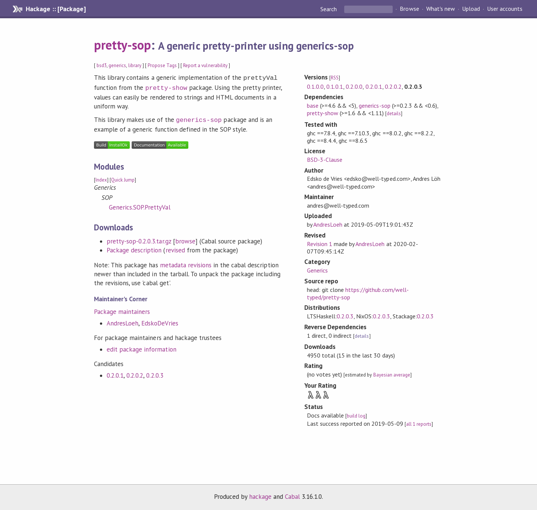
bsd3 (102, 65)
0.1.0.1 (334, 86)
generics (117, 65)
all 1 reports (418, 424)
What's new (440, 9)
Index (101, 177)
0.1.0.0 (315, 86)
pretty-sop (122, 45)
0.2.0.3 (154, 373)
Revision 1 (319, 244)
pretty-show (166, 86)
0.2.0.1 (115, 373)
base (312, 105)
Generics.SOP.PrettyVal (139, 205)
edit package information (141, 347)
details (394, 113)
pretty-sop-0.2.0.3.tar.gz (139, 239)
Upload (471, 9)
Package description (134, 248)
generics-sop (199, 118)
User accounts (504, 9)
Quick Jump (123, 177)
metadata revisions (185, 263)
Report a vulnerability (205, 65)
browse (185, 239)
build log (356, 416)
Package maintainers (122, 309)
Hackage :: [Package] (55, 9)
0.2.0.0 (354, 86)
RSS (335, 78)
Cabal (292, 496)
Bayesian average (391, 375)
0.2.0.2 (134, 373)
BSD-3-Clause (324, 159)
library (134, 65)
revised (175, 248)
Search (329, 9)
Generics (317, 270)
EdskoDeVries (159, 321)
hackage (260, 496)
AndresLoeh (122, 321)
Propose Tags (162, 65)
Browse (409, 9)
